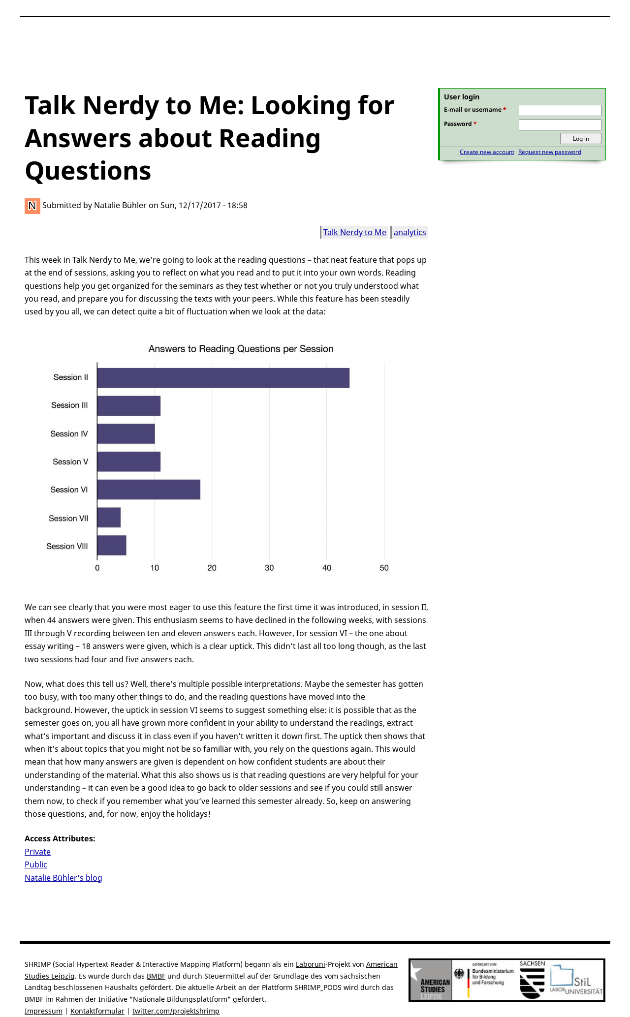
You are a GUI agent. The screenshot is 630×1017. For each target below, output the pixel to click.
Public (36, 864)
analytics (410, 232)
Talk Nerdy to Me (354, 232)
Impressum (44, 1011)
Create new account (487, 152)
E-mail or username (475, 109)
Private (38, 851)
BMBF (156, 976)
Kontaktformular (97, 1011)
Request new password (549, 152)
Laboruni (310, 964)
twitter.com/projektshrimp (176, 1011)
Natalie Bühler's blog (63, 877)
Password (460, 124)
